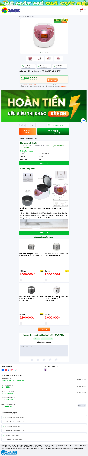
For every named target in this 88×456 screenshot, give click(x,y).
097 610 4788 (18, 381)
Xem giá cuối (52, 80)
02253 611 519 (7, 400)
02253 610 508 (7, 393)
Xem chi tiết (81, 405)
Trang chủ (21, 16)
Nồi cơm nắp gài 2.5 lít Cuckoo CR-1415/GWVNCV (30, 255)
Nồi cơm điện (30, 16)
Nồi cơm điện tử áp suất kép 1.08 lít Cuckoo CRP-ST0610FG (31, 299)
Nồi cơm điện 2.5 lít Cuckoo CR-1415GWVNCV (56, 255)
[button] (40, 53)
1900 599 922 (63, 86)
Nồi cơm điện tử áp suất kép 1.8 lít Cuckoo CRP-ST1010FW (56, 299)
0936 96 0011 (6, 381)
